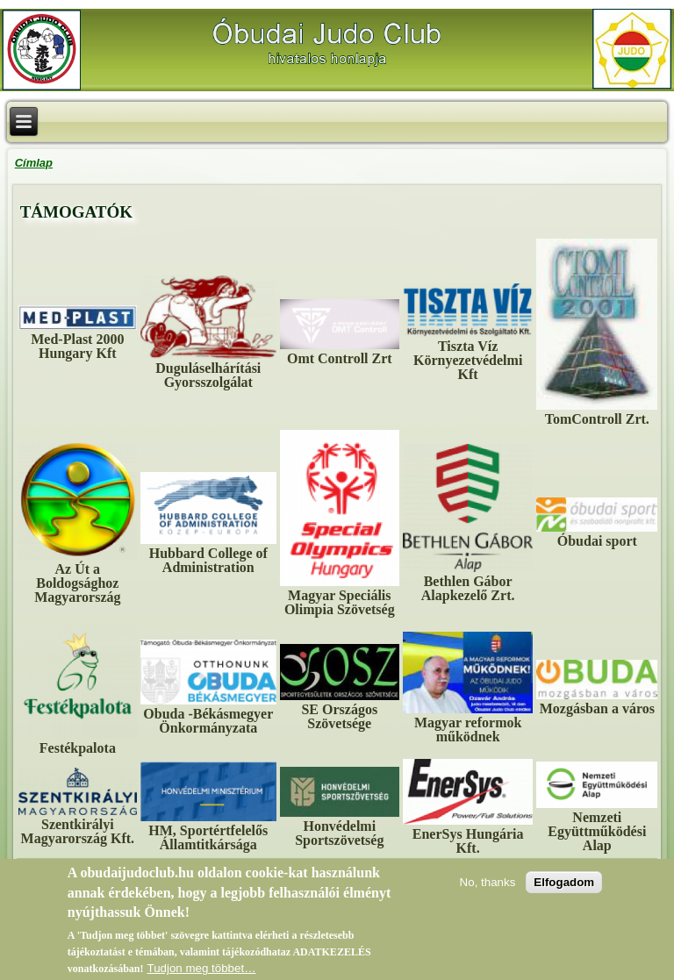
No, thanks (488, 888)
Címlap (34, 162)
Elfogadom (564, 888)
